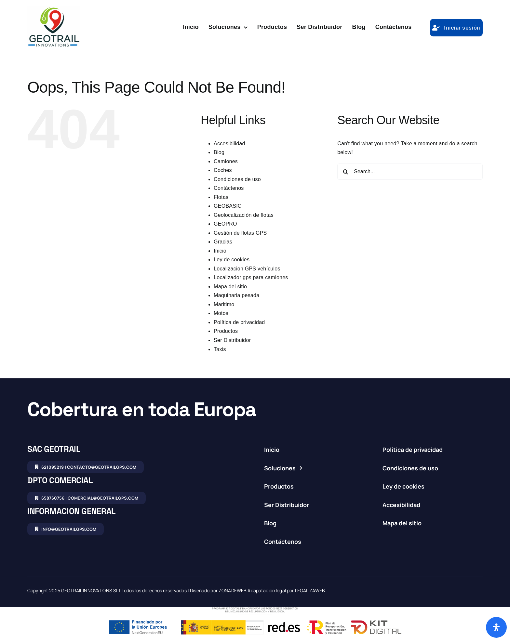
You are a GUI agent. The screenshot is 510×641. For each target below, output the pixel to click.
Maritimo (224, 304)
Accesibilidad (229, 143)
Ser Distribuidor (232, 340)
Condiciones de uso (237, 179)
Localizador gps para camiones (251, 277)
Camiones (226, 161)
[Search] (345, 172)
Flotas (221, 197)
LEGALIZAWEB (310, 590)
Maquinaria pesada (236, 295)
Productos (226, 331)
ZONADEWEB (233, 590)
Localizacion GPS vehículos (247, 268)
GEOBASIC (228, 206)
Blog (219, 152)
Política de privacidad (239, 322)
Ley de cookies (231, 259)
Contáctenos (229, 188)
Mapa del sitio (230, 286)
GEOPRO (225, 224)
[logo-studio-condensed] (53, 8)
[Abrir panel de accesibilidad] (496, 627)
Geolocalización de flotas (244, 215)
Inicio (220, 251)
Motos (221, 313)
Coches (223, 170)
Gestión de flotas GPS (240, 233)
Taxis (220, 349)
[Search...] (410, 172)
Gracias (223, 241)
